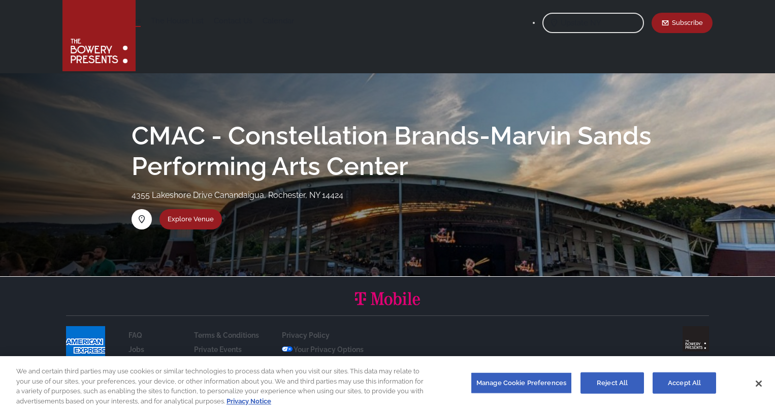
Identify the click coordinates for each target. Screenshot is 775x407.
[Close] (759, 387)
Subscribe (687, 22)
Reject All (612, 386)
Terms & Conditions (226, 335)
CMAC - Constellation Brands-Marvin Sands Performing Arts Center (392, 151)
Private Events (218, 349)
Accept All (684, 386)
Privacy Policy (306, 335)
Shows (158, 20)
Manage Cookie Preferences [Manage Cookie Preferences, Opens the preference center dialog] (521, 386)
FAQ (135, 335)
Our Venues (200, 20)
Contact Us (313, 20)
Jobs (136, 349)
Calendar (358, 20)
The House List (257, 20)
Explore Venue (191, 219)
